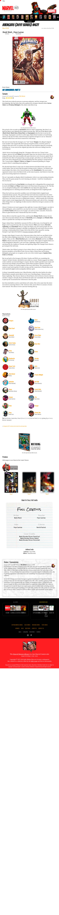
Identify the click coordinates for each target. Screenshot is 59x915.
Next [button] (58, 16)
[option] (4, 16)
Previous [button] (1, 16)
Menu (4, 1)
